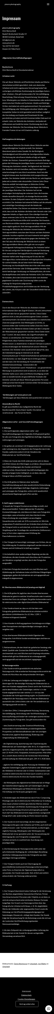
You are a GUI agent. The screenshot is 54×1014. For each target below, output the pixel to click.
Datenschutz (26, 995)
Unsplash (33, 964)
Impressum (26, 991)
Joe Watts (42, 964)
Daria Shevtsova (20, 964)
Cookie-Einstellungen (26, 999)
